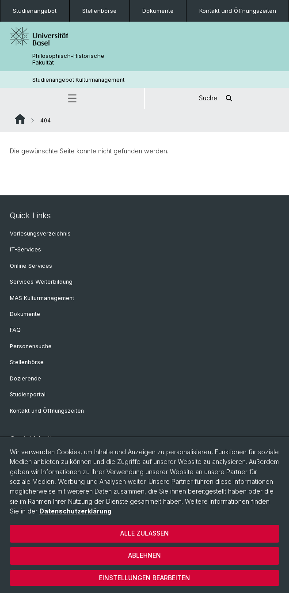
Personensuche (31, 346)
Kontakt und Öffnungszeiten (237, 10)
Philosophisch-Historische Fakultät (68, 59)
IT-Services (25, 249)
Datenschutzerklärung (75, 511)
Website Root (20, 119)
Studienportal (28, 394)
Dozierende (25, 378)
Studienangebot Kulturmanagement (78, 79)
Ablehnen (144, 555)
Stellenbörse (99, 10)
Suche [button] (217, 98)
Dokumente (158, 10)
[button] (72, 98)
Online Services (31, 265)
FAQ (15, 330)
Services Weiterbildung (41, 281)
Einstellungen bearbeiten (144, 578)
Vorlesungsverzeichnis (40, 233)
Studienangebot (35, 10)
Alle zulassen (144, 533)
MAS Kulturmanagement (42, 298)
